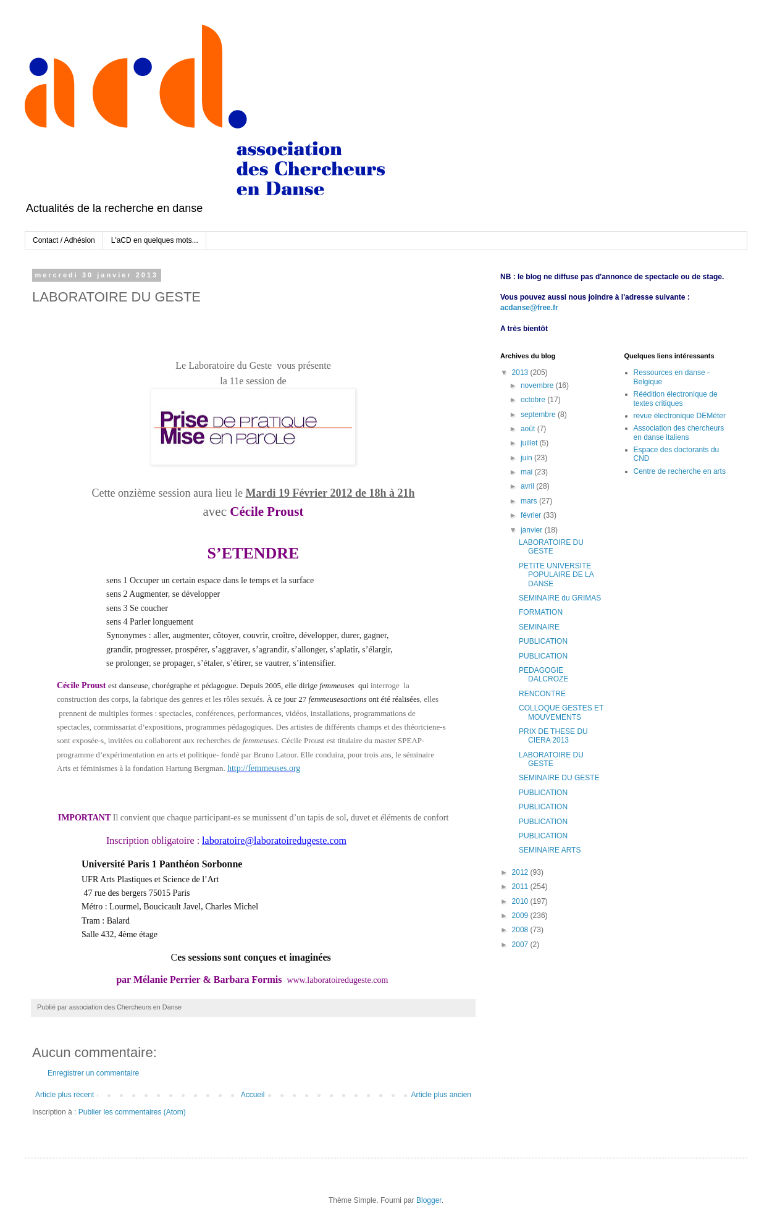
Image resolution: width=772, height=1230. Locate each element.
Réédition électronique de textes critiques (676, 398)
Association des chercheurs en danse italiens (679, 432)
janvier (533, 530)
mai (528, 472)
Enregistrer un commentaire (93, 1073)
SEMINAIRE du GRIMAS (560, 598)
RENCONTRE (542, 693)
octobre (534, 399)
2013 (521, 372)
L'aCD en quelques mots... (154, 240)
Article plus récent (64, 1094)
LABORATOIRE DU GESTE (551, 546)
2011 (521, 886)
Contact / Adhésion (64, 240)
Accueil (253, 1094)
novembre (538, 385)
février (532, 515)
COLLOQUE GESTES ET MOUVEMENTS (561, 712)
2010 (521, 901)
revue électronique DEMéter (680, 415)
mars (530, 501)
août (529, 428)
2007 (521, 944)
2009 (521, 915)
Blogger (429, 1200)
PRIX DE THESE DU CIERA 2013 (553, 735)
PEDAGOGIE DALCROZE (543, 674)
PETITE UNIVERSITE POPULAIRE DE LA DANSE (556, 575)
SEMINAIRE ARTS (550, 850)
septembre (539, 414)
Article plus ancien (441, 1094)
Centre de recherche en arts (680, 471)
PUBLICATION (543, 641)
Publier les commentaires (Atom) (132, 1112)
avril (528, 486)
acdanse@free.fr (529, 307)
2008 (521, 929)
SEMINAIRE (539, 627)
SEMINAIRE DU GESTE (559, 777)
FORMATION (541, 612)
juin (527, 457)
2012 (521, 872)
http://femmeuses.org (263, 768)
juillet (530, 443)
